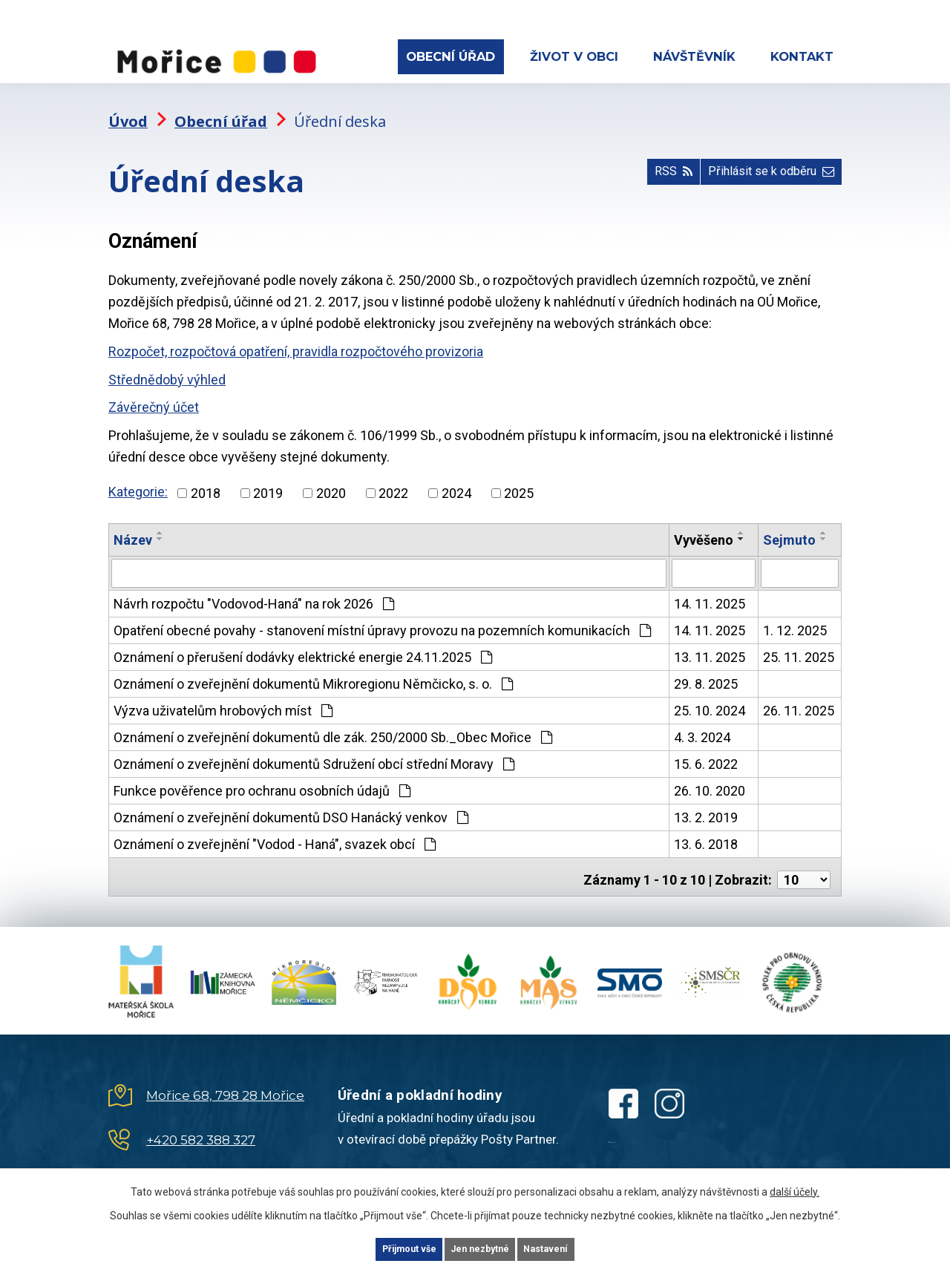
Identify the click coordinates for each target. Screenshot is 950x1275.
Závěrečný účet (153, 394)
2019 (268, 480)
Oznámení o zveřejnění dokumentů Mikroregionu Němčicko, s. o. (313, 670)
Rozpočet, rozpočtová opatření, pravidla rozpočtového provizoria (295, 338)
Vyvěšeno (703, 526)
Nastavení (571, 1247)
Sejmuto (789, 526)
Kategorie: (138, 478)
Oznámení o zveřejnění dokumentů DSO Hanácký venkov (291, 803)
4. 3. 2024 (702, 723)
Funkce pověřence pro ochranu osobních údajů (262, 776)
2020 (331, 480)
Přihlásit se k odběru (760, 166)
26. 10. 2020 (709, 776)
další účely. (794, 1188)
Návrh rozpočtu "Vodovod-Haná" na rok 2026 (254, 589)
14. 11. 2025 (709, 589)
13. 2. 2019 (706, 803)
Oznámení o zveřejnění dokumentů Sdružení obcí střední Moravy (314, 750)
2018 (205, 480)
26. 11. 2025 (798, 696)
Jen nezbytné (481, 1247)
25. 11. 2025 (798, 643)
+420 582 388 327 (200, 1119)
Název (133, 526)
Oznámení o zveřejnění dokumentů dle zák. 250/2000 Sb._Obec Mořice (333, 723)
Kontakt (801, 56)
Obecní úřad (450, 56)
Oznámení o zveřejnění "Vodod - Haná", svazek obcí (275, 830)
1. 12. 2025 (795, 616)
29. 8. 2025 (706, 670)
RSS (644, 166)
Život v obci (574, 56)
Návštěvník (694, 56)
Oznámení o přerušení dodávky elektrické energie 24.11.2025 (303, 643)
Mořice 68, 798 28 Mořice (225, 1075)
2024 (456, 480)
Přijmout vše (385, 1247)
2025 (519, 480)
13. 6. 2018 (706, 830)
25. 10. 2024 (709, 696)
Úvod (128, 108)
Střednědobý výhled (167, 366)
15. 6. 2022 (706, 750)
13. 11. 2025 (709, 643)
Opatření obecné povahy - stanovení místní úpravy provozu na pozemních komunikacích (382, 616)
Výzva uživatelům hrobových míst (223, 696)
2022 (393, 480)
